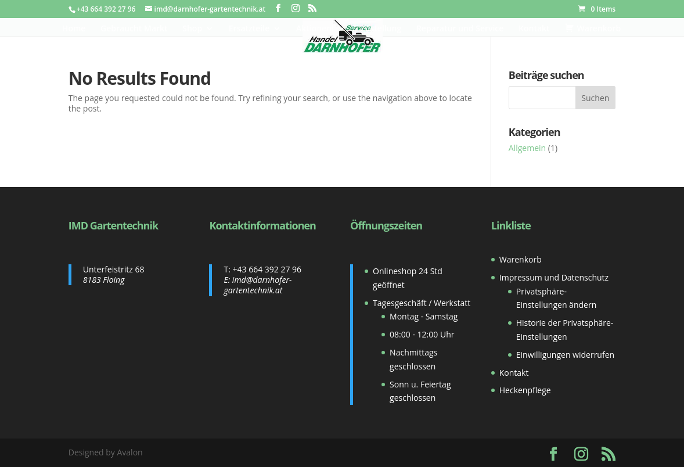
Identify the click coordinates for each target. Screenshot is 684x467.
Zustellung (381, 29)
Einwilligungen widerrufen (565, 354)
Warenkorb (520, 259)
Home (74, 29)
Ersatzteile (249, 29)
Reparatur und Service (459, 29)
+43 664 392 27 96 (266, 269)
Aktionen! (315, 29)
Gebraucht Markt (134, 29)
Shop (192, 29)
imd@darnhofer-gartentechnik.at (257, 285)
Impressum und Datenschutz (554, 277)
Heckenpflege (525, 390)
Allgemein (527, 147)
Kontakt (534, 29)
